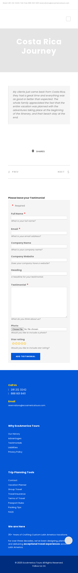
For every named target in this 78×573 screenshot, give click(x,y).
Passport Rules (16, 502)
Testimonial (18, 284)
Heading (16, 270)
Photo (14, 325)
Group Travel (15, 489)
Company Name (21, 243)
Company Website (22, 256)
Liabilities (13, 447)
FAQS (11, 511)
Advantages (14, 438)
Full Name (17, 213)
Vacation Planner (17, 484)
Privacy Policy (15, 451)
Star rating (18, 339)
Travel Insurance (17, 493)
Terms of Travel (16, 498)
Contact (12, 480)
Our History (14, 433)
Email (14, 229)
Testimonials (15, 442)
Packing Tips (14, 507)
